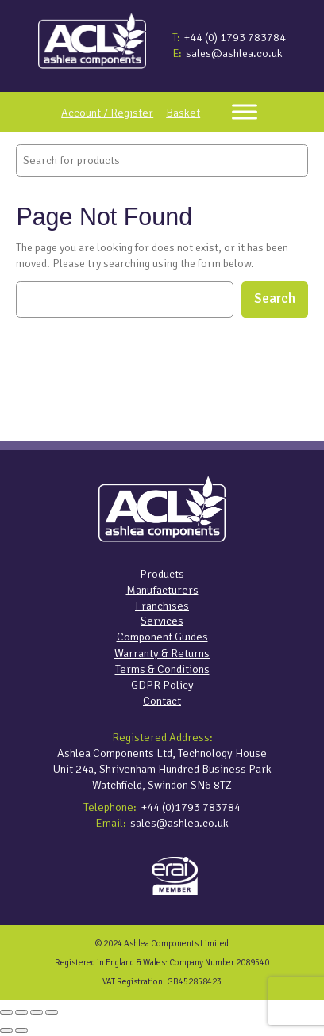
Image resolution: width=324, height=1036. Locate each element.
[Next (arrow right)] (21, 1030)
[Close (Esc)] (51, 1012)
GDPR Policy (162, 685)
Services (162, 621)
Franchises (162, 605)
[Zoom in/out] (6, 1012)
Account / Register (107, 112)
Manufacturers (162, 590)
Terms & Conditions (162, 669)
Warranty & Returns (162, 653)
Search (274, 298)
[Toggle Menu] (244, 111)
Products (162, 574)
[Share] (36, 1012)
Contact (162, 701)
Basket (183, 112)
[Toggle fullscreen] (21, 1012)
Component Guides (162, 636)
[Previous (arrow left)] (6, 1030)
